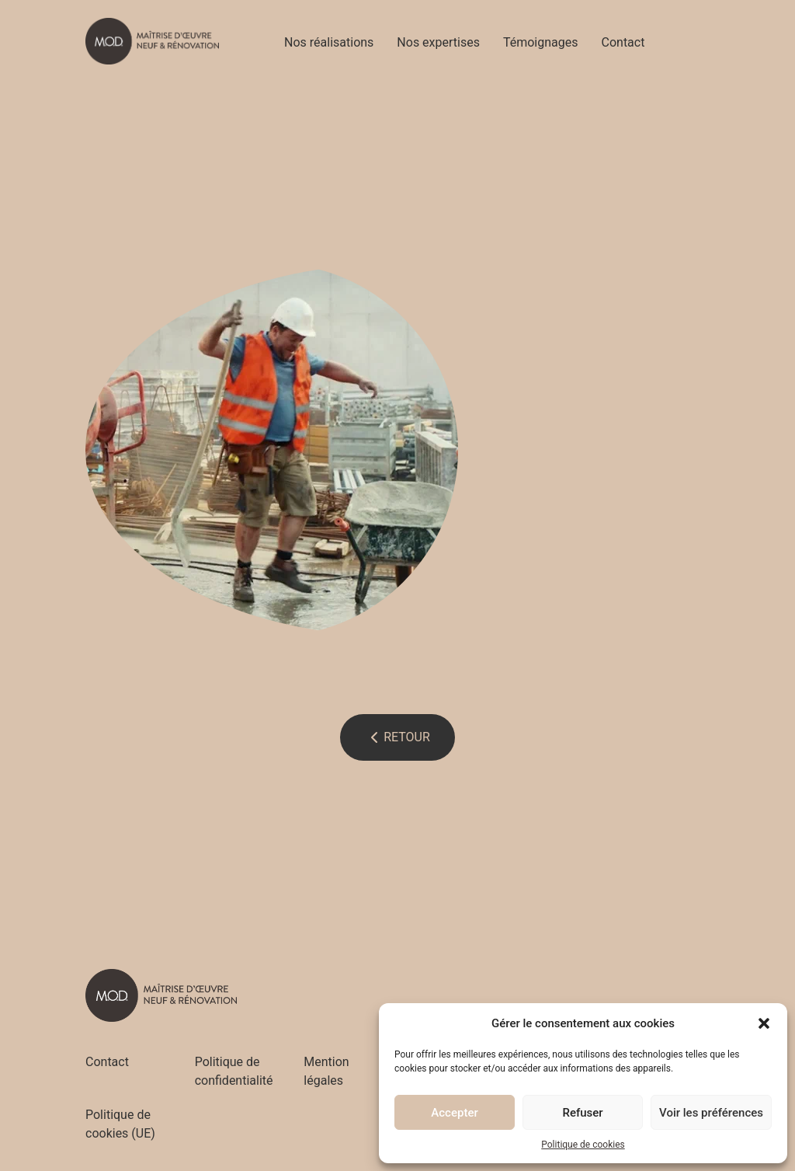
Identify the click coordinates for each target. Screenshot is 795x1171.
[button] (764, 1023)
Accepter (454, 1113)
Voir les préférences (711, 1113)
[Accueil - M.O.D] (152, 41)
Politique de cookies (582, 1144)
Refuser (582, 1113)
